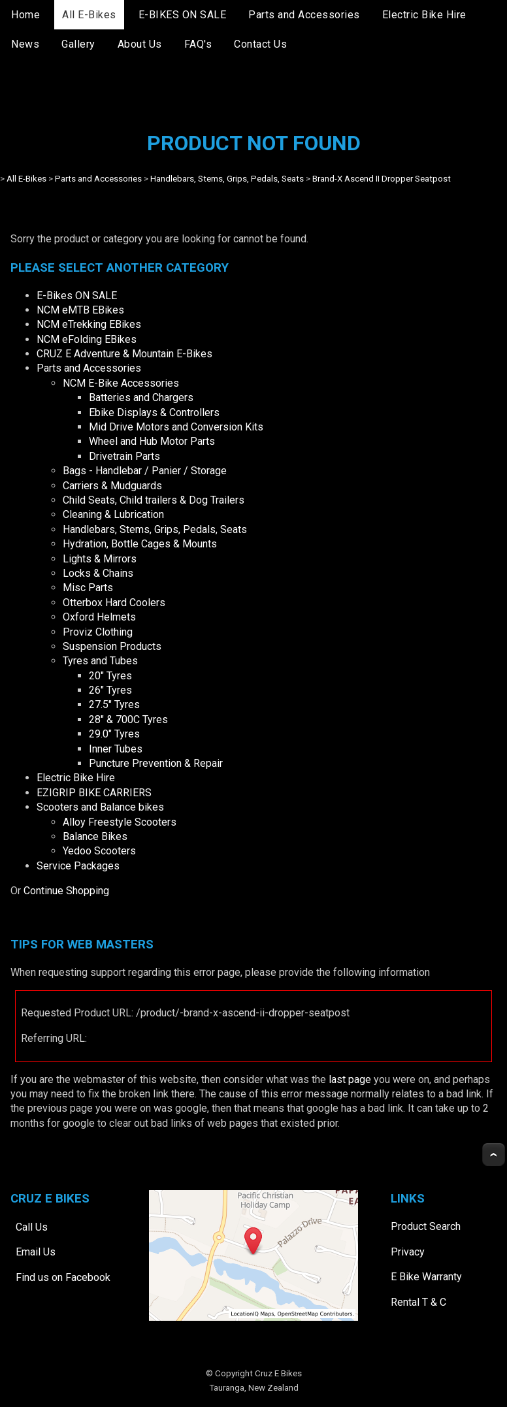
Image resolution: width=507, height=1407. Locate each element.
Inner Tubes (115, 749)
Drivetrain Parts (124, 456)
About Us (140, 44)
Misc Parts (88, 587)
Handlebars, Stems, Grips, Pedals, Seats (227, 179)
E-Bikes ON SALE (77, 295)
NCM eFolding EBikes (87, 339)
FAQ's (198, 44)
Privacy (408, 1252)
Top (493, 1154)
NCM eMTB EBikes (80, 310)
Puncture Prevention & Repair (156, 763)
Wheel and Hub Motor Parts (152, 441)
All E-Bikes (89, 14)
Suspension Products (112, 646)
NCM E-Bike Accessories (121, 383)
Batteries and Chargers (141, 397)
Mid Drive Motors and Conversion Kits (176, 427)
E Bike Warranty (426, 1276)
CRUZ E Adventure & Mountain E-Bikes (124, 354)
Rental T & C (418, 1302)
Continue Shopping (66, 890)
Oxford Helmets (99, 617)
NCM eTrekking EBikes (89, 324)
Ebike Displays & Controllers (154, 412)
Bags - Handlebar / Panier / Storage (145, 470)
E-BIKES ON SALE (183, 14)
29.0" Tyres (114, 734)
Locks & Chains (98, 573)
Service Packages (78, 866)
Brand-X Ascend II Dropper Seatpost (381, 179)
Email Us (36, 1252)
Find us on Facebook (63, 1277)
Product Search (426, 1226)
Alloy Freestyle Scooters (119, 822)
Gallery (78, 44)
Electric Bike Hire (424, 14)
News (25, 44)
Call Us (32, 1227)
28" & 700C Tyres (128, 719)
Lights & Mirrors (100, 559)
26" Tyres (110, 690)
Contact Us (260, 44)
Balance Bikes (95, 836)
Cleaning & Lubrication (113, 514)
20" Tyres (110, 676)
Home (25, 14)
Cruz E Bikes (278, 1373)
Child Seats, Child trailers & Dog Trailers (153, 500)
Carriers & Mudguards (112, 485)
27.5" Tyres (114, 704)
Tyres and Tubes (100, 661)
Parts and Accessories (304, 14)
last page (350, 1079)
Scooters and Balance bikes (100, 807)
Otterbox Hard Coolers (114, 602)
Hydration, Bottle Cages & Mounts (140, 544)
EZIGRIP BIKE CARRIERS (94, 792)
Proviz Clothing (98, 632)
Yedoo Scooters (99, 851)
